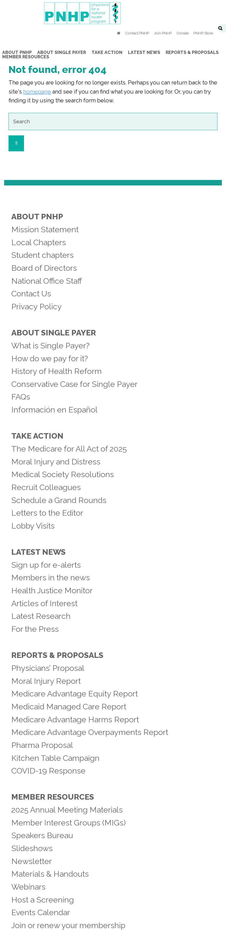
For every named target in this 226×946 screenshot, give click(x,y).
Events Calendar (40, 912)
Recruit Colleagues (46, 487)
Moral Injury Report (46, 681)
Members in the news (50, 577)
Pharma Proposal (42, 745)
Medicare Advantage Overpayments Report (89, 732)
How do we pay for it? (49, 358)
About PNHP (37, 216)
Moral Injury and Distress (55, 461)
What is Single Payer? (50, 345)
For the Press (35, 629)
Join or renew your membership (68, 925)
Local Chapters (38, 242)
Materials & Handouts (50, 874)
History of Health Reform (56, 371)
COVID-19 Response (48, 770)
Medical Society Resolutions (62, 474)
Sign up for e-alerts (46, 565)
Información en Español (54, 409)
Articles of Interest (44, 603)
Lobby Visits (33, 526)
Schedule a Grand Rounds (58, 500)
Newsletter (31, 861)
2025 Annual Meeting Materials (67, 809)
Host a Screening (42, 899)
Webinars (28, 887)
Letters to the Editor (47, 513)
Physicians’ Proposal (47, 668)
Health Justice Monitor (52, 590)
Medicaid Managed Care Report (68, 706)
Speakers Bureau (42, 835)
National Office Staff (46, 281)
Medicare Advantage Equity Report (74, 693)
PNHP (113, 13)
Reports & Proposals (57, 655)
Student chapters (42, 255)
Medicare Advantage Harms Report (75, 719)
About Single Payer (53, 332)
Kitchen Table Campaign (55, 758)
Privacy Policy (36, 306)
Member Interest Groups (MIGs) (68, 822)
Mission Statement (45, 229)
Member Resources (52, 797)
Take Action (37, 436)
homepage (37, 91)
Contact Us (31, 293)
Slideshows (32, 848)
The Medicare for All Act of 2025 (69, 448)
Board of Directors (44, 268)
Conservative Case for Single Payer (74, 384)
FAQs (20, 396)
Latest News (38, 552)
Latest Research (41, 616)
